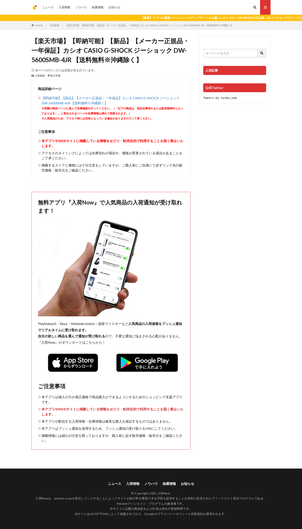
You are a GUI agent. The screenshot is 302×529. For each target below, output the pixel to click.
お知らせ (114, 7)
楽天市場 (55, 75)
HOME (39, 25)
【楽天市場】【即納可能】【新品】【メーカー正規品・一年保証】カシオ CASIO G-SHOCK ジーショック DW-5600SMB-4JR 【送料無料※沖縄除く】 (149, 25)
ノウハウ (81, 7)
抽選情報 (97, 7)
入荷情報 (64, 7)
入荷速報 (54, 25)
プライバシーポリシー (173, 514)
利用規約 (197, 514)
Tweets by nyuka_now (220, 98)
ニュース (48, 7)
